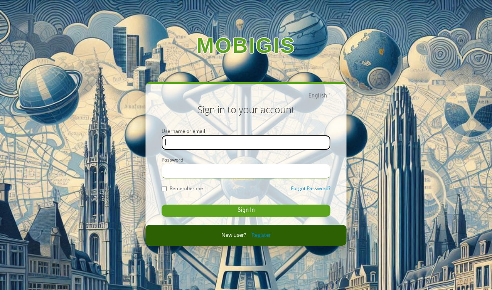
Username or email (183, 131)
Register (261, 234)
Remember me (182, 188)
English (317, 96)
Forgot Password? (310, 188)
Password (172, 159)
